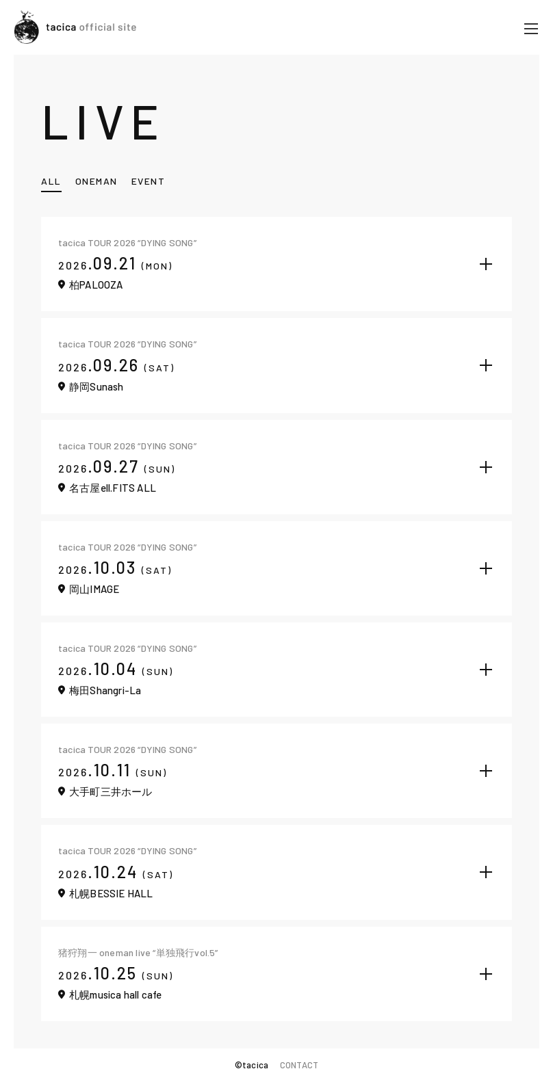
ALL (51, 181)
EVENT (148, 181)
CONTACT (299, 1064)
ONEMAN (96, 181)
